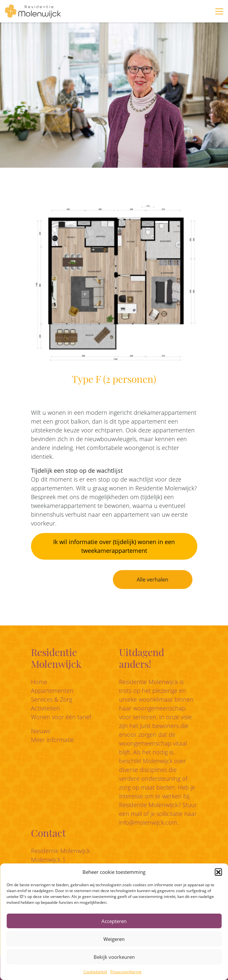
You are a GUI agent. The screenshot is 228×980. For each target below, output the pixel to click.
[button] (218, 872)
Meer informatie (52, 740)
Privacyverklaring (126, 971)
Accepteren (114, 921)
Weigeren (114, 939)
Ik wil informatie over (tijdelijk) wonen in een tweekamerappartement (114, 546)
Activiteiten (45, 708)
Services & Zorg (51, 699)
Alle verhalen (152, 579)
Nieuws (40, 731)
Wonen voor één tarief (61, 717)
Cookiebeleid (95, 971)
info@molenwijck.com (148, 822)
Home (39, 682)
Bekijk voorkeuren (114, 957)
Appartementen (52, 690)
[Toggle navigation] (219, 11)
